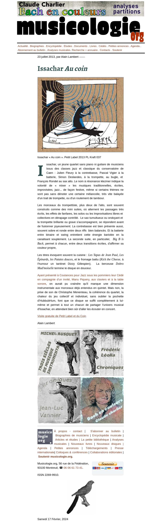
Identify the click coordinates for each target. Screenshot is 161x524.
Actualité (23, 46)
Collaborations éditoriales (105, 452)
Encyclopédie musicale (107, 435)
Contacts (105, 50)
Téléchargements (96, 448)
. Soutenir (116, 50)
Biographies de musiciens (72, 435)
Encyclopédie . (55, 46)
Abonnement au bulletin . (32, 50)
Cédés (102, 46)
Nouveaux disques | (110, 443)
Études (68, 46)
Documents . (81, 46)
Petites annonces (119, 46)
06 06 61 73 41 (73, 467)
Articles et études (66, 439)
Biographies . (38, 46)
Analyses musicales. (59, 50)
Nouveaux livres (82, 443)
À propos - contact (68, 431)
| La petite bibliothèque (94, 439)
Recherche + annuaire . (86, 50)
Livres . (94, 46)
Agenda (135, 46)
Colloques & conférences (71, 452)
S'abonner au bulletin (105, 431)
